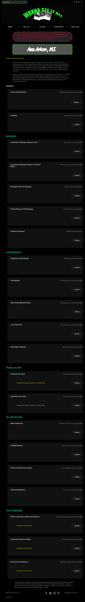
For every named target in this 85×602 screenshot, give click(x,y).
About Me (42, 69)
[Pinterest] (81, 2)
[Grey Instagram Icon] (79, 2)
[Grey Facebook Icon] (74, 2)
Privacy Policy (8, 597)
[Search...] (14, 2)
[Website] (76, 102)
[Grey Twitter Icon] (76, 2)
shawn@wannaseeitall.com (71, 592)
